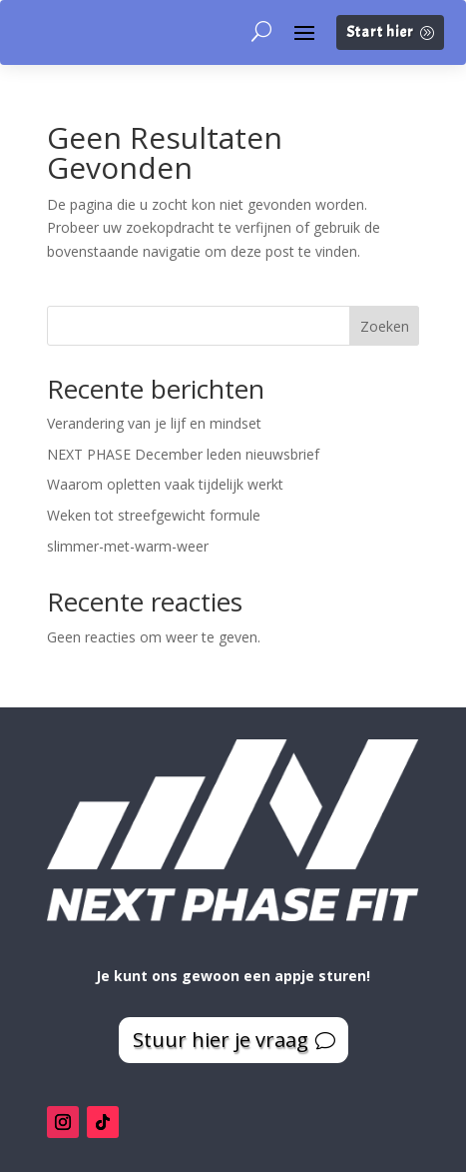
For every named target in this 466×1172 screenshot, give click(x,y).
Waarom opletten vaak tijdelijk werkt (165, 484)
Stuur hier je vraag (220, 1039)
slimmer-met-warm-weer (128, 546)
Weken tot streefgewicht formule (153, 515)
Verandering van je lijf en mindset (154, 423)
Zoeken (384, 326)
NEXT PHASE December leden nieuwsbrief (183, 454)
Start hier (380, 32)
